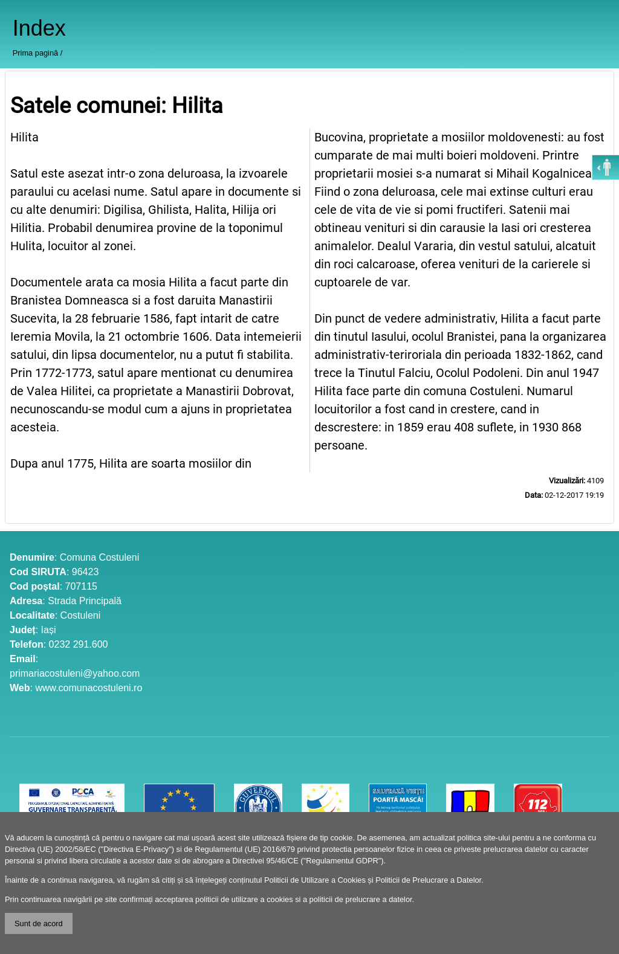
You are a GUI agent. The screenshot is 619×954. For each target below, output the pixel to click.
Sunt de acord (39, 923)
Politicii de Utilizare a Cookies (315, 880)
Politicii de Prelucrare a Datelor (428, 880)
